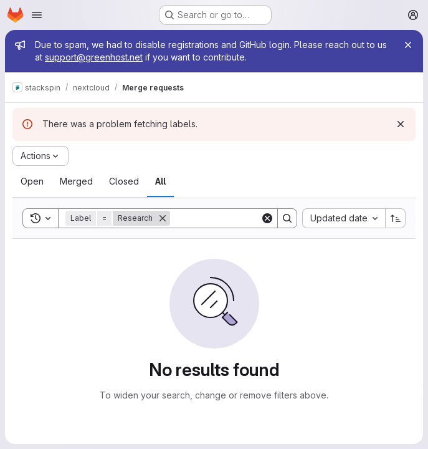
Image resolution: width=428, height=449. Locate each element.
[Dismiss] (400, 124)
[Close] (408, 44)
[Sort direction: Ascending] (396, 218)
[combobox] (343, 218)
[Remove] (162, 218)
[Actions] (40, 156)
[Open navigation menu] (37, 15)
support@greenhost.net (94, 57)
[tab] (32, 181)
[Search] (247, 218)
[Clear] (267, 218)
